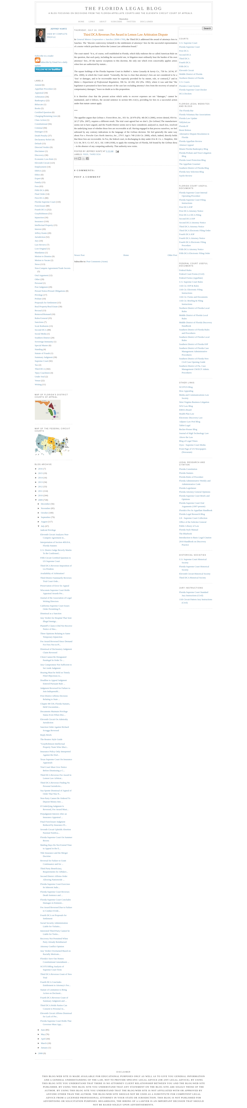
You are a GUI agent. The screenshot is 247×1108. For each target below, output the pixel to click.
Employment (40, 166)
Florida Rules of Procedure (191, 477)
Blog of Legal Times (188, 441)
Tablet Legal (184, 425)
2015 (40, 473)
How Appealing (186, 391)
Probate (38, 298)
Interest (38, 229)
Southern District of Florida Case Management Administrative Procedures (194, 351)
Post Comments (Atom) (97, 261)
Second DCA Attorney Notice (192, 222)
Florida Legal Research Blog (192, 514)
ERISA (38, 170)
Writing (38, 384)
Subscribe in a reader (44, 55)
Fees (37, 186)
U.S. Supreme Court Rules (191, 282)
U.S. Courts (184, 82)
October (45, 512)
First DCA (39, 198)
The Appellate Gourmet (189, 164)
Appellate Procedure (44, 89)
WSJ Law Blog (186, 406)
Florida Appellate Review (190, 141)
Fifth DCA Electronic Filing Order (194, 253)
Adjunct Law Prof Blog (189, 421)
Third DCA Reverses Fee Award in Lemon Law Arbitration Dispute (126, 34)
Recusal (38, 310)
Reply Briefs (46, 735)
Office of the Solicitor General (193, 522)
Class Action (40, 120)
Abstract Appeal (186, 145)
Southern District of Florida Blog (194, 168)
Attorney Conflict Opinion (52, 946)
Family (38, 182)
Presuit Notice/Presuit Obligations (50, 291)
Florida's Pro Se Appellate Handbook (195, 510)
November (46, 508)
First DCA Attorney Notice (191, 211)
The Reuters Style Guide (51, 739)
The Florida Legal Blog (123, 8)
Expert (38, 178)
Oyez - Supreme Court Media (192, 445)
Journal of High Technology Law (194, 433)
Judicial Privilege (48, 530)
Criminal (39, 128)
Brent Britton (185, 130)
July (43, 526)
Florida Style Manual (188, 529)
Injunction (39, 217)
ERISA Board (185, 409)
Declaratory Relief (43, 139)
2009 (40, 500)
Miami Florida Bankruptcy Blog (193, 149)
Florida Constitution (188, 469)
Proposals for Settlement (46, 302)
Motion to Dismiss (43, 256)
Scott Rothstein (42, 326)
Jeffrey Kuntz (59, 29)
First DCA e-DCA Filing (190, 215)
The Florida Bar (186, 110)
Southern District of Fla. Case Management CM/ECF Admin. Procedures (194, 369)
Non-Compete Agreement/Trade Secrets (52, 268)
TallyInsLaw (185, 122)
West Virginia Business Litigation (194, 402)
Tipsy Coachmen (42, 373)
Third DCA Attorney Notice (191, 226)
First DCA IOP (186, 207)
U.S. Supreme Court (188, 43)
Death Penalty (41, 135)
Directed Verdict (42, 147)
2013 (40, 482)
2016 (40, 468)
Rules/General (41, 318)
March (44, 1043)
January (44, 1047)
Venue (37, 380)
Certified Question (43, 112)
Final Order (40, 194)
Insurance (39, 221)
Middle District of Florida (190, 74)
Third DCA (40, 369)
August (44, 521)
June (43, 1030)
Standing (39, 349)
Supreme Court (41, 361)
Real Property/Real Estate (46, 306)
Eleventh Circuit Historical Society (194, 573)
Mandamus (40, 252)
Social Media (41, 333)
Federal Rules (185, 270)
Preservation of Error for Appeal (54, 585)
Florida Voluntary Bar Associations (195, 114)
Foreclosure (40, 206)
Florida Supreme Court (45, 202)
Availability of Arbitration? (52, 573)
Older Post (172, 255)
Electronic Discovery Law (191, 417)
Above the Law (186, 437)
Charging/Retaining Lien (46, 116)
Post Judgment (41, 287)
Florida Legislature (187, 488)
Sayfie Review (185, 175)
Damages (39, 131)
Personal (39, 283)
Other (37, 279)
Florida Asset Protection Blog (192, 160)
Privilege (39, 295)
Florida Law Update (188, 118)
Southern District (42, 337)
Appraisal (39, 92)
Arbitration (40, 96)
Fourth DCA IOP (187, 234)
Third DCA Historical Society (192, 577)
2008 (40, 1053)
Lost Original (41, 248)
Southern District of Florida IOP (193, 344)
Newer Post (79, 255)
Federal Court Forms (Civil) (191, 274)
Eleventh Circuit (42, 163)
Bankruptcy (40, 100)
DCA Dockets (185, 93)
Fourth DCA (40, 209)
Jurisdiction (40, 237)
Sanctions (39, 322)
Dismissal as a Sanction (50, 613)
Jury (37, 240)
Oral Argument (41, 275)
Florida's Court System (189, 86)
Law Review (40, 244)
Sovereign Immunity (44, 341)
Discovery (39, 155)
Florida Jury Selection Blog (191, 171)
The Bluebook (185, 533)
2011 (40, 491)
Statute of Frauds (42, 353)
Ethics (37, 174)
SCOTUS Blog (186, 387)
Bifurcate (39, 104)
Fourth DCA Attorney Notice (192, 238)
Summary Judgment (44, 357)
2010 (40, 495)
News (37, 264)
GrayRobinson (41, 213)
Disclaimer (40, 151)
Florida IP (183, 126)
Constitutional (41, 124)
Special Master (41, 345)
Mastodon (123, 19)
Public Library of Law (189, 526)
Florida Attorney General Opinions (194, 492)
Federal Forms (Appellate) (191, 278)
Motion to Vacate (42, 260)
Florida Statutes (186, 473)
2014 (40, 477)
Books (37, 108)
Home (126, 255)
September (46, 517)
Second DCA (41, 330)
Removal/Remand (43, 314)
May (43, 1034)
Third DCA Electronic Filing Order (195, 230)
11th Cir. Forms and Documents (193, 297)
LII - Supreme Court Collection (193, 518)
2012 (40, 486)
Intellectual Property (44, 225)
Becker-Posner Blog (188, 429)
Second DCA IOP (187, 218)
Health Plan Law (186, 413)
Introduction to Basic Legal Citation (195, 537)
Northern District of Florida (191, 78)
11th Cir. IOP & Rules (189, 285)
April (43, 1038)
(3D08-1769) (101, 39)
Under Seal (40, 376)
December (46, 504)
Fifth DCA (39, 190)
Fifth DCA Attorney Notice (191, 249)
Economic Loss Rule (44, 159)
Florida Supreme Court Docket (193, 89)
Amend (38, 85)
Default (38, 143)
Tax (36, 365)
